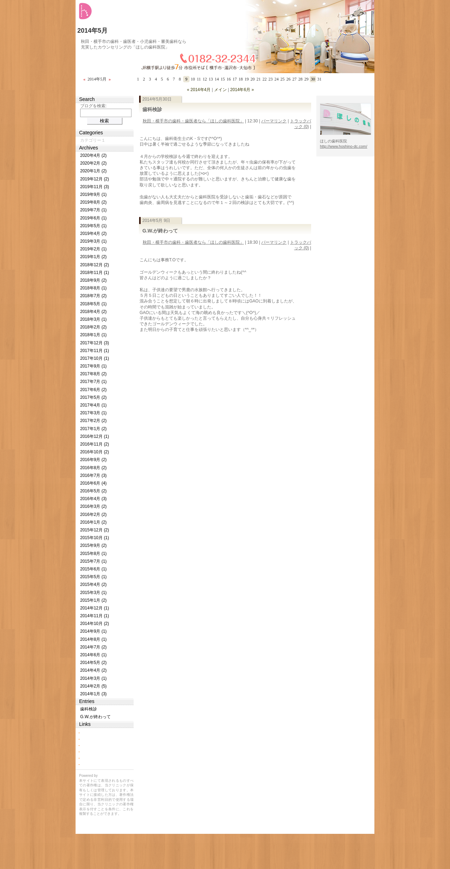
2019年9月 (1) (93, 194)
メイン (220, 89)
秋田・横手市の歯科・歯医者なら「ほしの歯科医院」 (193, 121)
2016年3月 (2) (93, 506)
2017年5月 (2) (93, 397)
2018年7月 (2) (93, 295)
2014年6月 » (242, 89)
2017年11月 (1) (94, 350)
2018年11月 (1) (94, 272)
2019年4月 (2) (93, 233)
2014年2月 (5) (93, 686)
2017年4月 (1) (93, 405)
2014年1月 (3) (93, 693)
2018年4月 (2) (93, 311)
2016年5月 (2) (93, 490)
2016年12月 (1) (94, 436)
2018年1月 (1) (93, 334)
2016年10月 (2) (94, 451)
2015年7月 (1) (93, 561)
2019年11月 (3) (94, 186)
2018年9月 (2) (93, 280)
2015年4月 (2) (93, 584)
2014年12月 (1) (94, 608)
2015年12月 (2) (94, 530)
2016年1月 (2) (93, 522)
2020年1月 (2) (93, 170)
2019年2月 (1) (93, 249)
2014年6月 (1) (93, 654)
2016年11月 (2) (94, 444)
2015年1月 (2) (93, 600)
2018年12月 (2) (94, 264)
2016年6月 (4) (93, 483)
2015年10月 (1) (94, 537)
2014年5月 (92, 30)
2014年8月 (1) (93, 639)
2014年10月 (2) (94, 623)
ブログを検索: (93, 105)
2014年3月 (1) (93, 678)
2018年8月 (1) (93, 288)
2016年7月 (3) (93, 475)
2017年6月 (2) (93, 389)
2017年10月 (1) (94, 358)
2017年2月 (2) (93, 420)
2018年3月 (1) (93, 319)
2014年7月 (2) (93, 647)
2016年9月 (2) (93, 459)
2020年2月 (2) (93, 163)
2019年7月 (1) (93, 209)
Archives (88, 148)
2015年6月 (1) (93, 569)
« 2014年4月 (199, 89)
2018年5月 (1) (93, 303)
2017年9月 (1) (93, 366)
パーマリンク (274, 121)
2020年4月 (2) (93, 155)
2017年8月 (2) (93, 373)
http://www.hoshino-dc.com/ (343, 146)
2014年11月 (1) (94, 615)
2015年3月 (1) (93, 592)
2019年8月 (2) (93, 202)
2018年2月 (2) (93, 327)
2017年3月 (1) (93, 412)
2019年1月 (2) (93, 256)
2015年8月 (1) (93, 553)
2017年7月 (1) (93, 381)
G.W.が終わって (160, 231)
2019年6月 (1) (93, 218)
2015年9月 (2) (93, 545)
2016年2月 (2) (93, 514)
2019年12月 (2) (94, 179)
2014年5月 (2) (93, 662)
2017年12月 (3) (94, 342)
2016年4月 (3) (93, 498)
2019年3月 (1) (93, 241)
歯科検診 (152, 109)
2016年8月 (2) (93, 467)
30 (313, 79)
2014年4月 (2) (93, 670)
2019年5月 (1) (93, 225)
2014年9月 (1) (93, 631)
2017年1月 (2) (93, 428)
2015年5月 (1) (93, 576)
